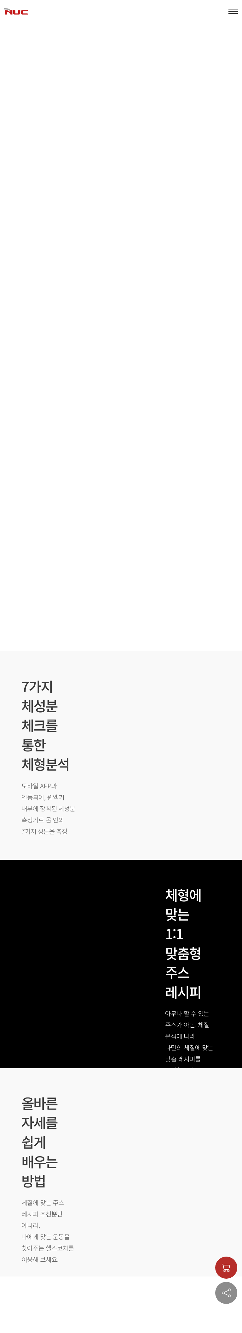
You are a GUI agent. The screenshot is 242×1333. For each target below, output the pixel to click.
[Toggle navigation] (233, 11)
